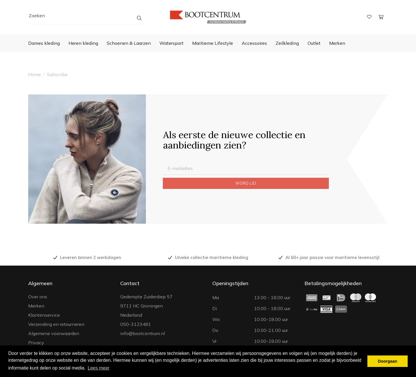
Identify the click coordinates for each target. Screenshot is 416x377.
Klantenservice (44, 315)
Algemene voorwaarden (53, 333)
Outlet (314, 43)
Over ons (37, 296)
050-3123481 (135, 324)
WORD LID (245, 183)
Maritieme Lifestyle (212, 43)
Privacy (36, 342)
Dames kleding (44, 43)
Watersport (171, 43)
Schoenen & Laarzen (129, 43)
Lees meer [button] (99, 368)
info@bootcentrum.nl (142, 333)
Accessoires (254, 43)
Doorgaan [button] (387, 361)
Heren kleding (83, 43)
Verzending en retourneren (56, 324)
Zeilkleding (287, 43)
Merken (337, 43)
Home (34, 74)
